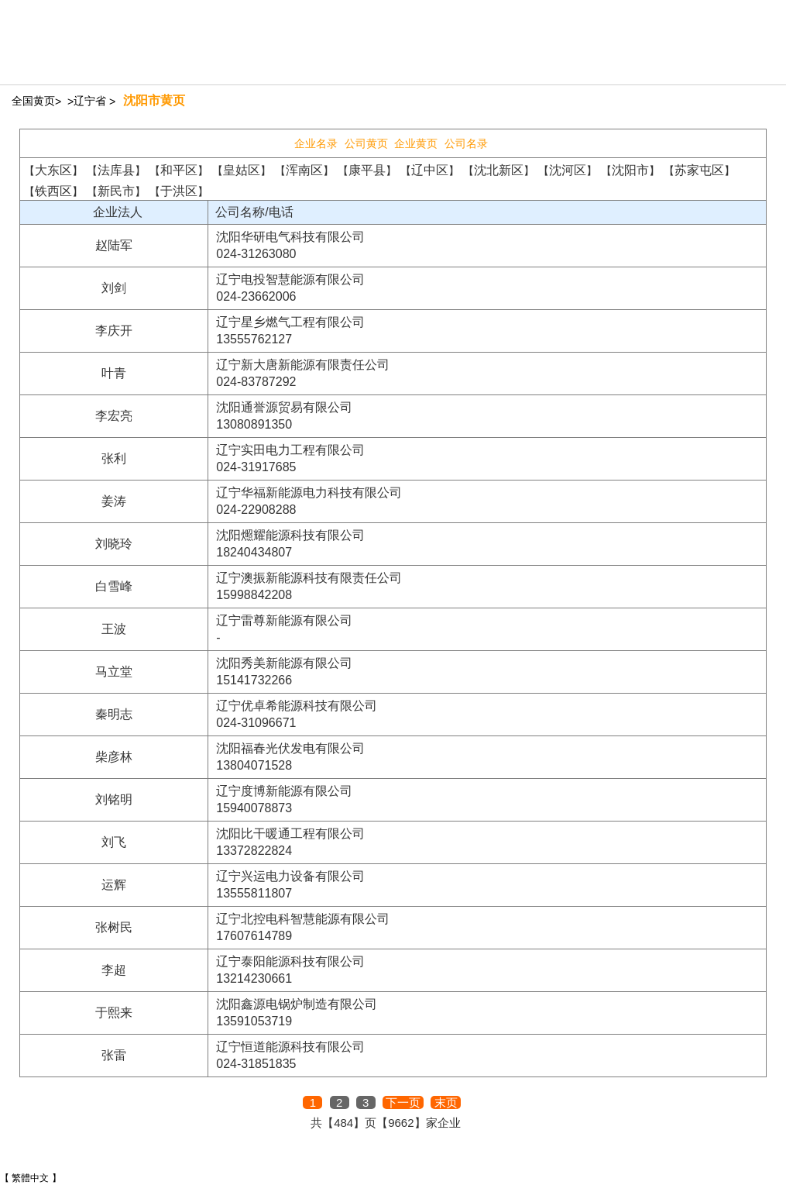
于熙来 (113, 1012)
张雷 (113, 1055)
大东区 (53, 170)
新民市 (116, 191)
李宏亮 (113, 415)
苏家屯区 (699, 170)
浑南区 (304, 170)
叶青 (113, 373)
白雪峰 (113, 586)
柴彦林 (113, 756)
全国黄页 (33, 101)
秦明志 (113, 714)
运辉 (113, 884)
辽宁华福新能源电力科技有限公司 (309, 492)
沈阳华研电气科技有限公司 (290, 236)
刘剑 (113, 288)
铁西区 (53, 191)
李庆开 (113, 330)
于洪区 (178, 191)
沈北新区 (498, 170)
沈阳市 (630, 170)
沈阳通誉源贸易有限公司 (284, 407)
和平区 (178, 170)
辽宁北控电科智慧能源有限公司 (303, 918)
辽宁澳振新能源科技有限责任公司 (309, 577)
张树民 (113, 927)
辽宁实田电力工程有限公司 (290, 449)
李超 (113, 970)
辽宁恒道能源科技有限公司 (290, 1046)
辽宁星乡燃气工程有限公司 (290, 322)
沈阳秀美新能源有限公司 (284, 663)
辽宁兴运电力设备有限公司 (290, 876)
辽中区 (429, 170)
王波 (113, 629)
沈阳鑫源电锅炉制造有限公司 (296, 1004)
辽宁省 (90, 101)
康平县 (367, 170)
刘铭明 (113, 799)
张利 (113, 458)
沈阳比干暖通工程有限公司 (290, 833)
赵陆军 (113, 245)
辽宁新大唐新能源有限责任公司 (303, 364)
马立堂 (113, 671)
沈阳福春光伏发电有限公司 (290, 748)
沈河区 (567, 170)
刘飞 (113, 842)
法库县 (116, 170)
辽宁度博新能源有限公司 (284, 790)
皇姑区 (241, 170)
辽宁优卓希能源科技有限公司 (296, 705)
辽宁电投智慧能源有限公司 (290, 279)
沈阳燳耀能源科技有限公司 (290, 535)
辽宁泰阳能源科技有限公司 (290, 961)
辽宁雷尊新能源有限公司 (284, 620)
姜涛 (113, 501)
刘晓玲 (113, 543)
